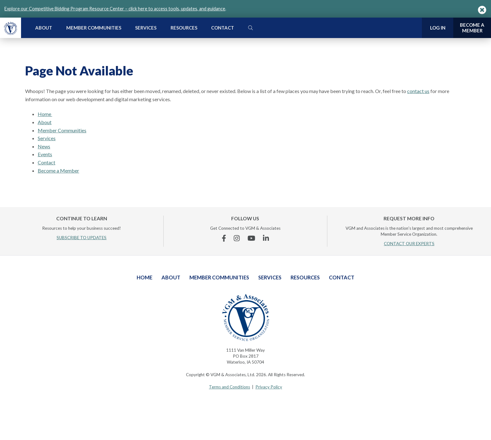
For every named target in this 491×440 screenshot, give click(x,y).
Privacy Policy (268, 386)
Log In (437, 27)
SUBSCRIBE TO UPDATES (81, 237)
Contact (222, 27)
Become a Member (58, 170)
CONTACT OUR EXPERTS (409, 243)
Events (45, 154)
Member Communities (93, 27)
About (43, 27)
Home (45, 114)
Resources (184, 27)
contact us (418, 91)
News (44, 146)
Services (145, 27)
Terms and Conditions (229, 386)
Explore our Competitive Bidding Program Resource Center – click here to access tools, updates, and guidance (114, 8)
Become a (472, 28)
